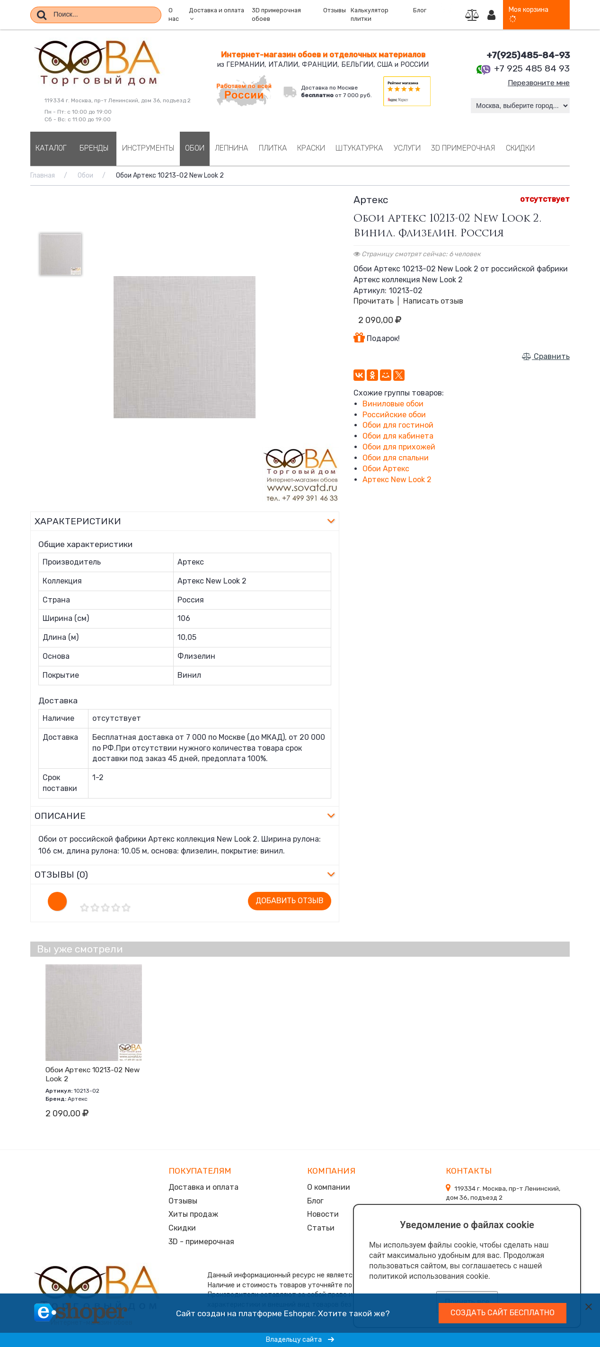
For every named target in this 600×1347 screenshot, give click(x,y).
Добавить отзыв (290, 900)
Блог (419, 10)
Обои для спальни (395, 457)
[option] (184, 347)
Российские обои (394, 414)
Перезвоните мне (537, 82)
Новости (323, 1212)
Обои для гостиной (397, 425)
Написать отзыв (433, 300)
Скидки (182, 1225)
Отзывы (334, 10)
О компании (328, 1186)
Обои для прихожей (398, 446)
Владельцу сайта (300, 1340)
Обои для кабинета (397, 435)
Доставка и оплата (203, 1186)
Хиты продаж (193, 1212)
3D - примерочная (201, 1239)
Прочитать (373, 300)
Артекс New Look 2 (397, 479)
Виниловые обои (393, 403)
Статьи (321, 1225)
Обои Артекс (385, 468)
